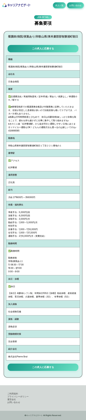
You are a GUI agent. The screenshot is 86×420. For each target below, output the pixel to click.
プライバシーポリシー (18, 396)
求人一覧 (59, 5)
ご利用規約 (12, 393)
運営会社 (11, 399)
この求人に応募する (43, 48)
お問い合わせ (75, 5)
